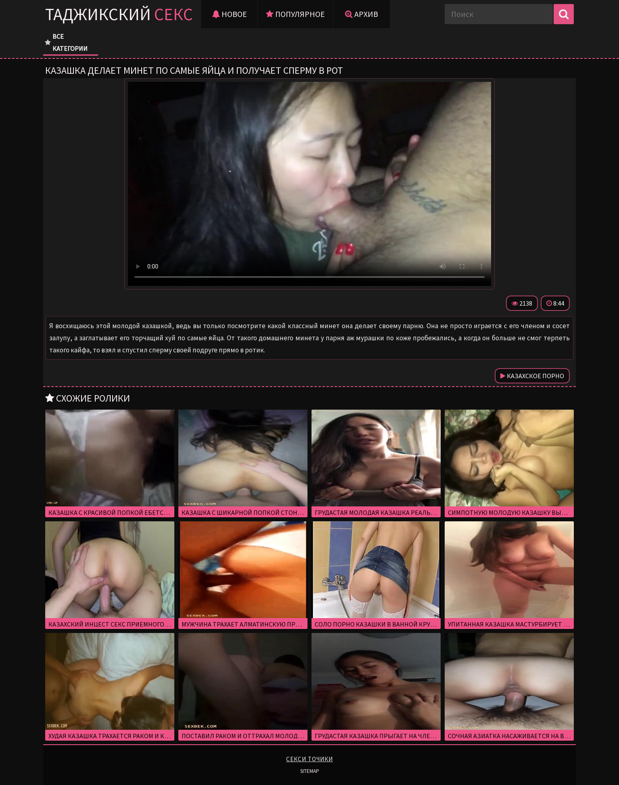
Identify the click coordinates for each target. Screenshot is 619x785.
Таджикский (119, 14)
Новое (229, 14)
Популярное (295, 14)
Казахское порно (532, 376)
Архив (361, 14)
